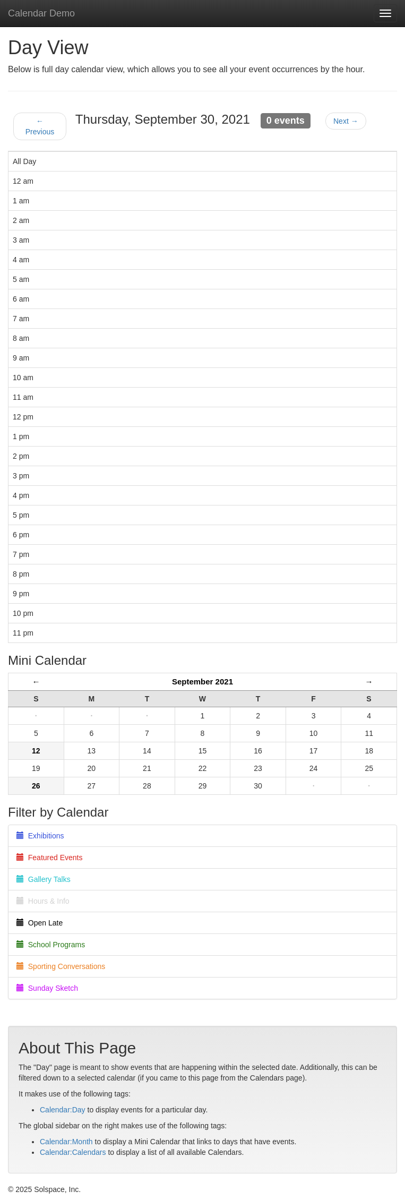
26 (36, 786)
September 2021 (202, 681)
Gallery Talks (43, 879)
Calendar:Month (66, 1141)
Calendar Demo (41, 13)
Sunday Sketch (47, 988)
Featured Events (49, 857)
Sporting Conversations (60, 966)
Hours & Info (43, 901)
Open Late (39, 923)
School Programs (50, 944)
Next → (345, 121)
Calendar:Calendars (73, 1152)
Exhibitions (40, 836)
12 (36, 751)
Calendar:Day (62, 1109)
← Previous (39, 126)
